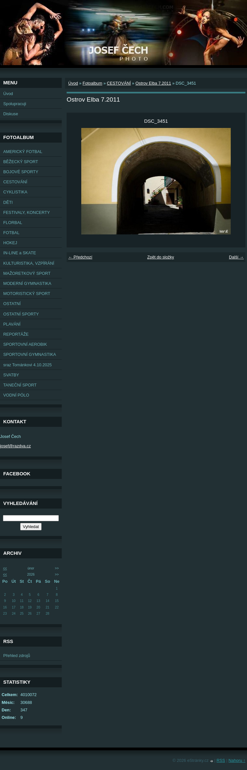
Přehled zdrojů (16, 655)
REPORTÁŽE (16, 334)
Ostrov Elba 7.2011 (153, 83)
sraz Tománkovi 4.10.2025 (27, 364)
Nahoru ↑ (236, 760)
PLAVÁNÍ (11, 324)
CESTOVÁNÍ (15, 181)
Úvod (8, 93)
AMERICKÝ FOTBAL (22, 151)
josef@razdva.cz (15, 445)
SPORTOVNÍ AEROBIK (25, 344)
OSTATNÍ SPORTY (21, 314)
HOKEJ (10, 242)
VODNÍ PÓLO (16, 395)
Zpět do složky (160, 257)
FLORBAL (12, 222)
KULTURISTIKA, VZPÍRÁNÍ (28, 263)
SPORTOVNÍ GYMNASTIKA (29, 354)
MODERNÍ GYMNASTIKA (27, 283)
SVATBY (11, 374)
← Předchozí (80, 257)
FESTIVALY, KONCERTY (26, 212)
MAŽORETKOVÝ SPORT (27, 273)
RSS (220, 760)
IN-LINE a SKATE (19, 252)
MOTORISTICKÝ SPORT (26, 293)
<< (5, 568)
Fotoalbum (92, 83)
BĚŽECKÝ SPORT (20, 161)
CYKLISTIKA (15, 191)
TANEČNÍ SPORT (20, 385)
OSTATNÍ (12, 303)
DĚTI (8, 202)
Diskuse (10, 113)
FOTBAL (11, 232)
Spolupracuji (14, 103)
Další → (236, 257)
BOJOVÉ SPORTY (20, 171)
